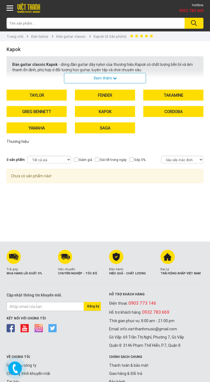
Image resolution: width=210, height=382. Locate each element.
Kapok (105, 111)
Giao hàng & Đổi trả (125, 373)
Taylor (36, 95)
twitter (52, 328)
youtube (25, 328)
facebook (11, 328)
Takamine (173, 95)
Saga (105, 128)
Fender (105, 95)
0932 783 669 (191, 10)
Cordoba (173, 111)
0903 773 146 (142, 303)
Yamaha (36, 128)
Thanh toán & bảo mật (128, 365)
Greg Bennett (36, 111)
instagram (38, 328)
